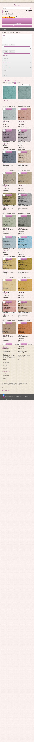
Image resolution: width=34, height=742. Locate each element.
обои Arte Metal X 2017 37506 (8, 170)
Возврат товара (6, 367)
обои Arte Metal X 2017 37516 (8, 277)
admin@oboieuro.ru (6, 387)
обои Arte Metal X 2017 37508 (8, 192)
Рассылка (4, 378)
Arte (14, 32)
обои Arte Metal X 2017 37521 (24, 320)
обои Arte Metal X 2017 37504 (8, 149)
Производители (6, 362)
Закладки (4, 376)
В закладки (6, 103)
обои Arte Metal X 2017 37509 (24, 192)
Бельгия (5, 75)
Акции (4, 364)
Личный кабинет (6, 373)
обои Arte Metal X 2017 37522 (8, 341)
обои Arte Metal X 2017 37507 (24, 170)
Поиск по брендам (8, 32)
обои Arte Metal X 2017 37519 (24, 299)
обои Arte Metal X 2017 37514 (8, 256)
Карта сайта (5, 368)
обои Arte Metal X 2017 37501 (24, 106)
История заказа (6, 375)
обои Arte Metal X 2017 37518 (8, 299)
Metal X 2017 (18, 32)
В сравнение (6, 104)
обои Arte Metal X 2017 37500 (8, 106)
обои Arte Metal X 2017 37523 (24, 341)
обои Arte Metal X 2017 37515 (24, 256)
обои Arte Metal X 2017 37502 (8, 127)
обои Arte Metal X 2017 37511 (24, 213)
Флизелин (6, 65)
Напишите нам (17, 25)
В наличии (6, 60)
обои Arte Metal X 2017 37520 (8, 320)
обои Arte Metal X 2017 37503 (24, 127)
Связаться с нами (6, 365)
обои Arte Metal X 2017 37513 (24, 234)
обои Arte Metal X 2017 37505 (24, 149)
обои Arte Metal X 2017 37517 (24, 277)
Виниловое (6, 70)
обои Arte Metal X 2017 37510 (8, 213)
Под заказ (6, 58)
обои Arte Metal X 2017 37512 (8, 234)
